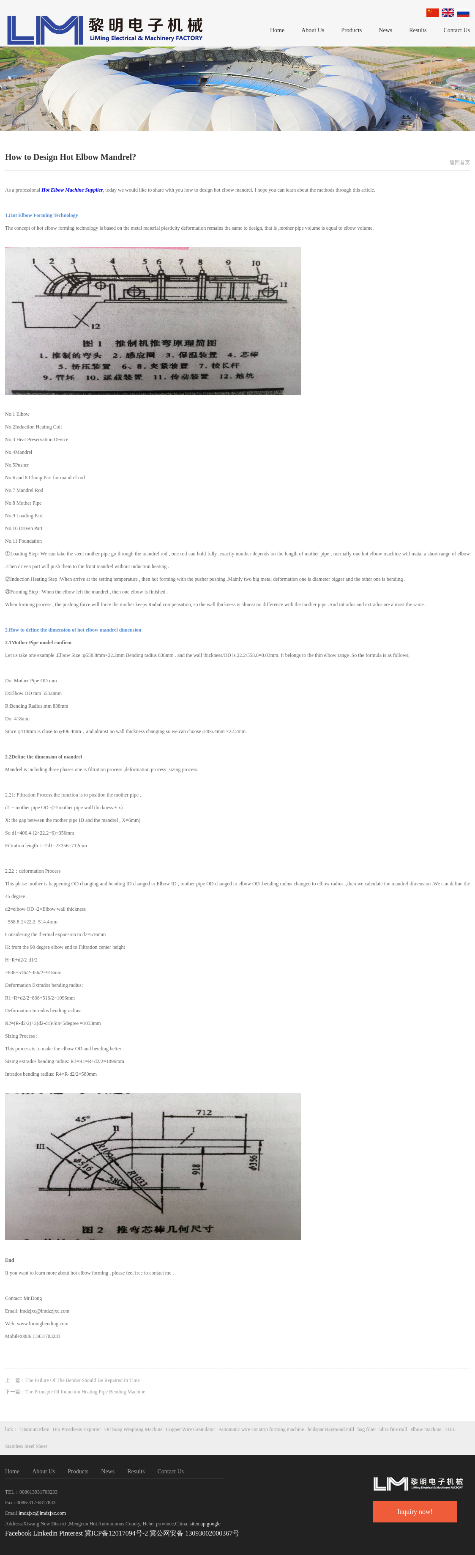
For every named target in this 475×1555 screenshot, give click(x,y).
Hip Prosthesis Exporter (76, 1429)
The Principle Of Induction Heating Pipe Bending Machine (85, 1392)
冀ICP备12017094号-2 (116, 1533)
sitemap (197, 1524)
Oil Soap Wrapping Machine (133, 1429)
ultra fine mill (393, 1429)
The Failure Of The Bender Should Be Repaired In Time (82, 1380)
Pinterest (72, 1533)
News (385, 30)
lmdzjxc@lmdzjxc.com (42, 1513)
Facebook (18, 1533)
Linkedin (45, 1533)
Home (277, 30)
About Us (312, 30)
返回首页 (460, 162)
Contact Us (456, 30)
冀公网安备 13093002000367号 (194, 1533)
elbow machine (426, 1429)
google (214, 1524)
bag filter (367, 1429)
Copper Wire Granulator (191, 1429)
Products (351, 30)
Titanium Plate (34, 1429)
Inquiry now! (415, 1511)
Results (417, 30)
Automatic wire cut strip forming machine (261, 1429)
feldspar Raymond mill (330, 1429)
